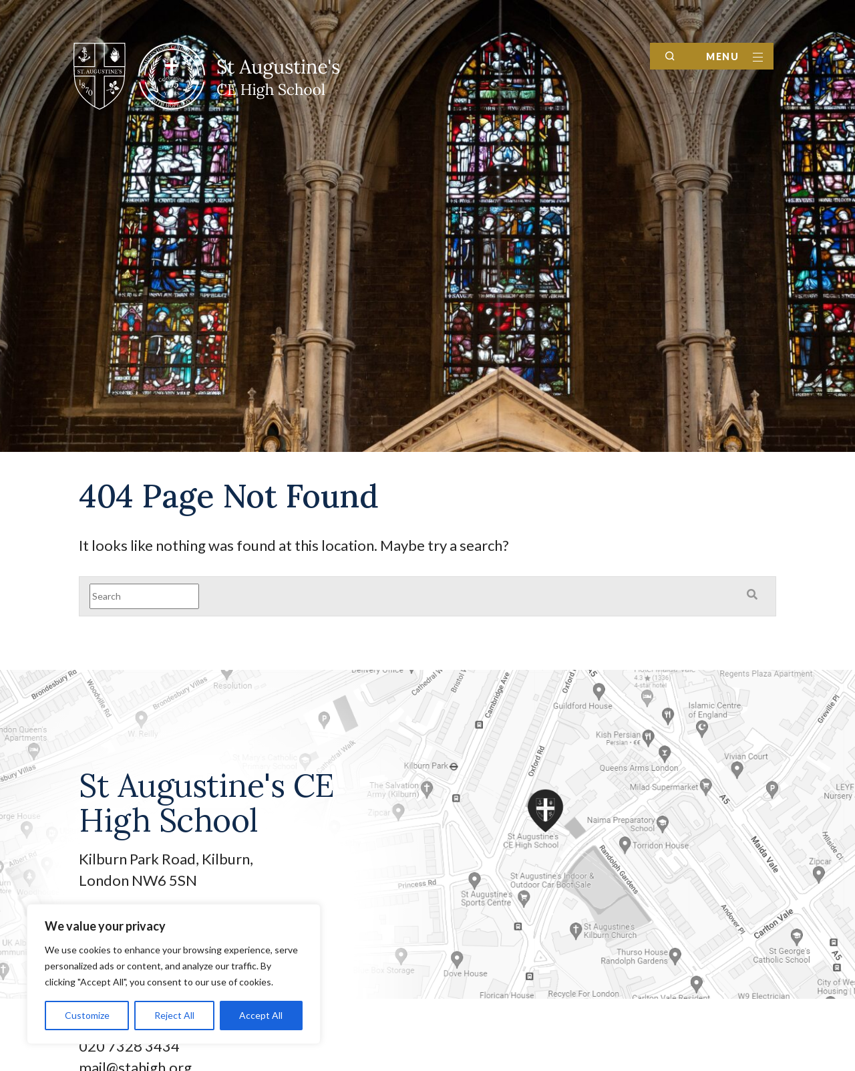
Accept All (261, 1015)
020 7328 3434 (129, 1046)
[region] (174, 974)
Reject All (174, 1015)
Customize (87, 1015)
